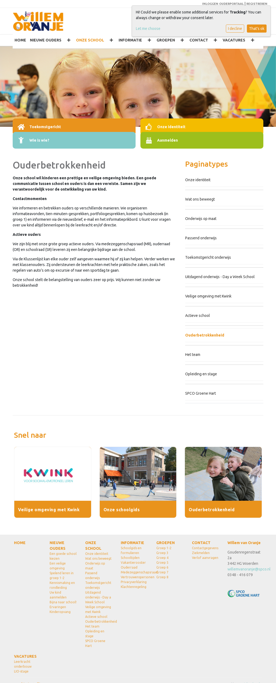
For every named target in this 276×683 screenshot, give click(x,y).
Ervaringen (58, 607)
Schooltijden (130, 557)
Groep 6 (162, 567)
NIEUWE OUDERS (45, 40)
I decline (235, 28)
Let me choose (148, 28)
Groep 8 (162, 577)
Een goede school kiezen (63, 556)
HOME (20, 40)
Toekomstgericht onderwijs (208, 257)
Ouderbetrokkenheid (204, 335)
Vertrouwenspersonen (134, 577)
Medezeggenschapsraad (134, 572)
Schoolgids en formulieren (131, 550)
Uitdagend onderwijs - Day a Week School (220, 277)
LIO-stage (21, 671)
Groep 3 (162, 553)
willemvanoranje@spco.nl (249, 569)
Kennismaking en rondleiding (62, 585)
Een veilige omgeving (58, 566)
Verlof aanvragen (205, 557)
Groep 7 (162, 572)
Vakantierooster (133, 562)
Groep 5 (162, 562)
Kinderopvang (60, 612)
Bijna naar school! (63, 602)
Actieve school (197, 315)
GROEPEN (166, 40)
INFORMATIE (130, 40)
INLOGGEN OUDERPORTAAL (223, 3)
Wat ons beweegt (200, 199)
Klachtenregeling (133, 587)
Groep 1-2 (163, 548)
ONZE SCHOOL (90, 40)
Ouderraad (129, 567)
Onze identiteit (198, 180)
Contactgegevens (205, 548)
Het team (192, 354)
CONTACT (198, 40)
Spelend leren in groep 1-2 (62, 575)
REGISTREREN (256, 3)
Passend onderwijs (201, 238)
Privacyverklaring (134, 582)
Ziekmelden (201, 553)
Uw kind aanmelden (58, 595)
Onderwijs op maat (200, 218)
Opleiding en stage (201, 374)
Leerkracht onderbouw (23, 664)
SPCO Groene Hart (200, 393)
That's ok (256, 28)
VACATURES (234, 40)
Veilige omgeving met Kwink (208, 296)
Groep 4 (162, 557)
